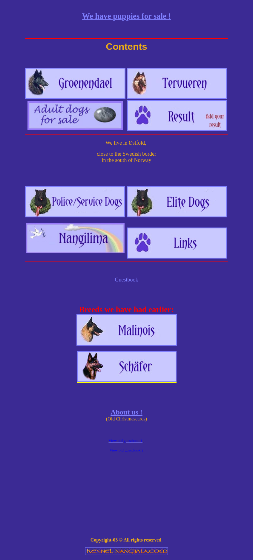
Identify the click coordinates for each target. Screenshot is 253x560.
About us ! (126, 412)
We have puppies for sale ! (126, 16)
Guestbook (126, 280)
